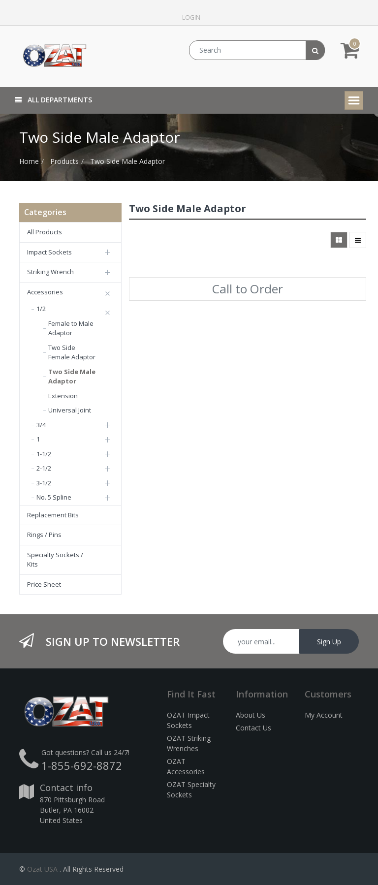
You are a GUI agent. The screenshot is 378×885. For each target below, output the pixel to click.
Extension (63, 395)
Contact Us (253, 727)
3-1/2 (43, 482)
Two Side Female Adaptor (71, 352)
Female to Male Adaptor (71, 328)
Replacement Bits (53, 514)
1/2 (41, 308)
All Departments (53, 99)
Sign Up (329, 641)
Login (191, 17)
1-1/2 (43, 453)
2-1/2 (43, 468)
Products (64, 161)
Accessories (45, 291)
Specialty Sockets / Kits (55, 559)
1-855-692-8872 (81, 765)
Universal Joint (69, 410)
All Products (44, 231)
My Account (324, 715)
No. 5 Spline (53, 497)
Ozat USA (42, 869)
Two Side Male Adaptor (127, 161)
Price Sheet (44, 584)
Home (29, 161)
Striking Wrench (50, 271)
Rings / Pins (44, 534)
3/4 (41, 424)
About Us (250, 715)
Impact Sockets (49, 252)
